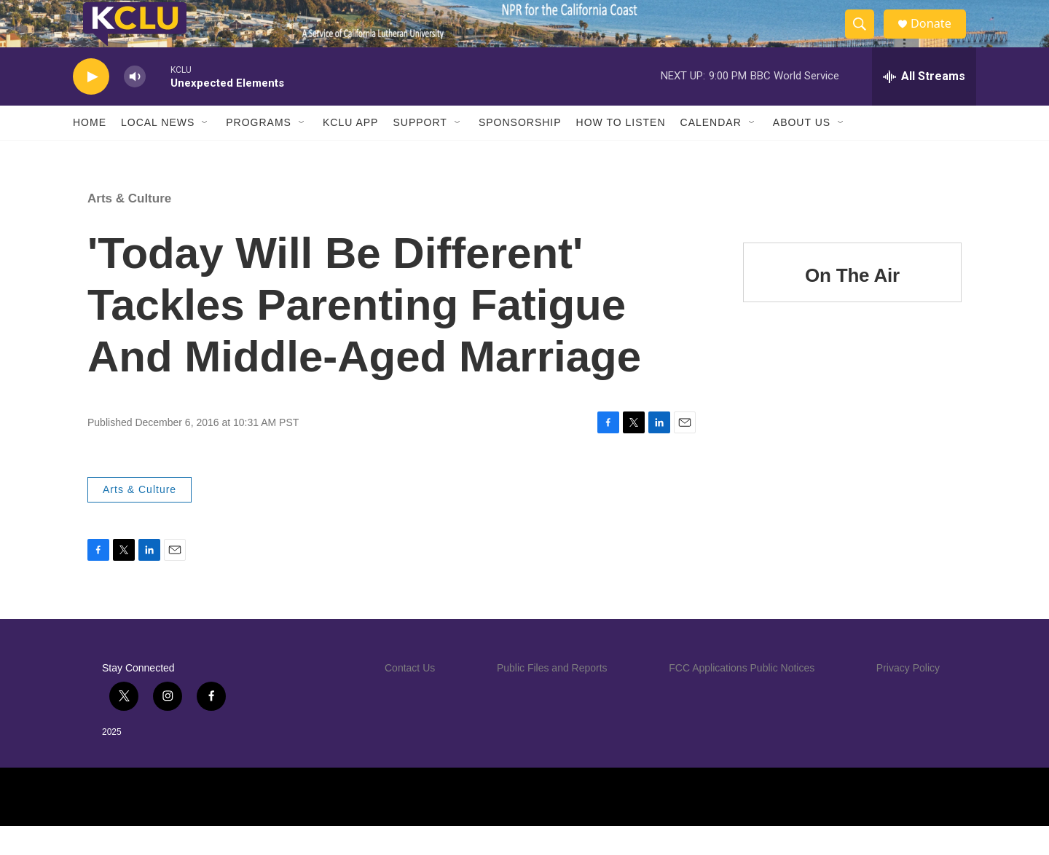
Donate (939, 38)
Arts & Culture (129, 228)
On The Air (852, 304)
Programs (258, 151)
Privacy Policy (908, 697)
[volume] (134, 106)
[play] (91, 106)
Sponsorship (520, 151)
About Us (801, 151)
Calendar (711, 151)
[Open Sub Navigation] (205, 151)
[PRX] (625, 826)
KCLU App (350, 151)
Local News (158, 151)
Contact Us (410, 697)
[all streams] (924, 105)
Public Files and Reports (552, 697)
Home (89, 151)
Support (420, 151)
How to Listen (621, 151)
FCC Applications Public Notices (741, 697)
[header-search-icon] (865, 38)
